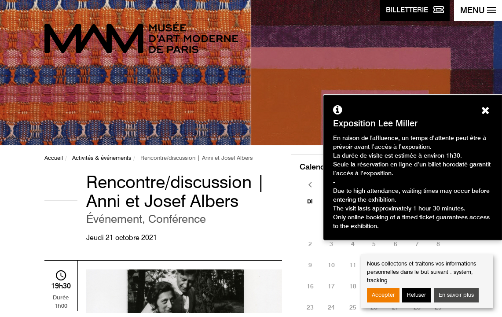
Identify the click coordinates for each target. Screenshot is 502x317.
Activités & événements (101, 158)
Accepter (383, 295)
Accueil (53, 158)
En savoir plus (456, 295)
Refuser (416, 295)
